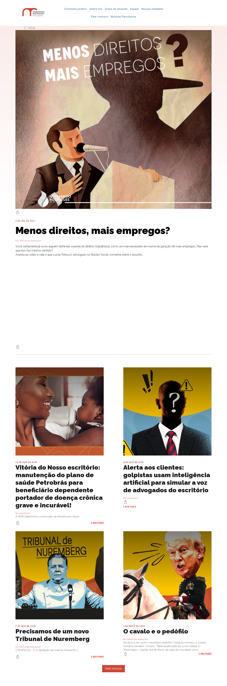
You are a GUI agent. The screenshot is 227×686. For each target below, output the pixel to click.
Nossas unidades (152, 8)
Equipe (134, 8)
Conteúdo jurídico (75, 8)
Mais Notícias (113, 668)
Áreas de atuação (116, 8)
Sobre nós (95, 8)
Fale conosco (99, 16)
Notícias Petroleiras (123, 16)
